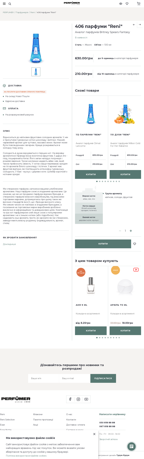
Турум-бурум (122, 455)
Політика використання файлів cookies (26, 455)
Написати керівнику (112, 414)
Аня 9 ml (81, 305)
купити (103, 99)
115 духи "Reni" (120, 204)
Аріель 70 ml (118, 305)
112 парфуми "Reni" (88, 204)
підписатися (103, 378)
